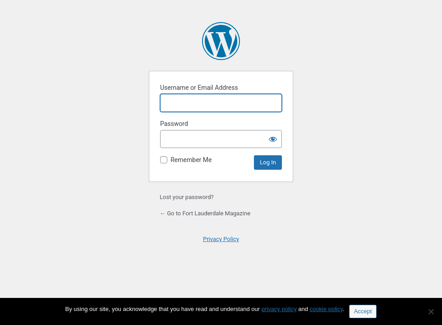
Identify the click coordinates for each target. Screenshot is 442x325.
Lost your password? (187, 197)
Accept (363, 311)
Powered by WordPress (221, 41)
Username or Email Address (199, 87)
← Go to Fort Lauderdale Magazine (205, 213)
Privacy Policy (221, 239)
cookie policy (326, 309)
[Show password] (273, 139)
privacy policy (279, 309)
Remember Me (191, 159)
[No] (430, 311)
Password (174, 123)
